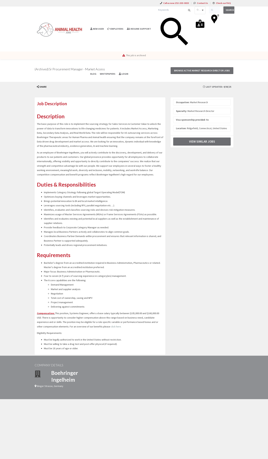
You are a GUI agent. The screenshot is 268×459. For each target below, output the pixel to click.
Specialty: (181, 111)
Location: (181, 128)
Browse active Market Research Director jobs (202, 70)
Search (230, 10)
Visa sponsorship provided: (191, 119)
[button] (42, 87)
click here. (116, 326)
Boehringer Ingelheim (64, 376)
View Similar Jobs (202, 141)
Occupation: (183, 102)
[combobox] (200, 10)
